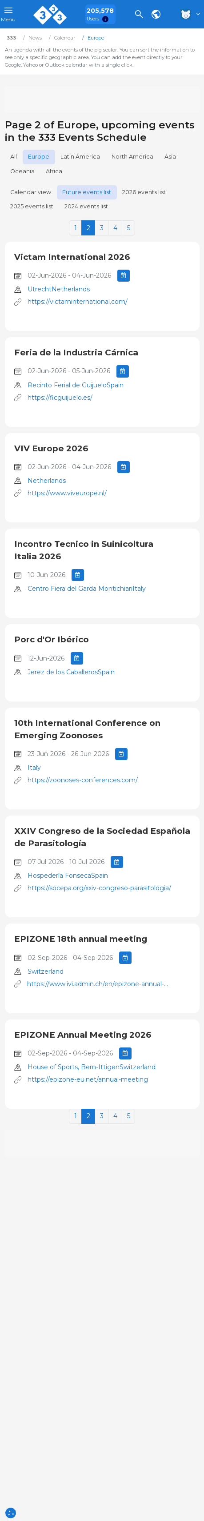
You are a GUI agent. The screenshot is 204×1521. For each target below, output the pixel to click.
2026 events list (144, 192)
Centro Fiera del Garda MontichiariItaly (87, 589)
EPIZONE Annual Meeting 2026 (82, 1035)
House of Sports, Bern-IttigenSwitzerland (92, 1067)
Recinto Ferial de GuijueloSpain (76, 385)
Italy (34, 768)
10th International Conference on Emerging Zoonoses (87, 729)
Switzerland (46, 972)
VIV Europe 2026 (51, 448)
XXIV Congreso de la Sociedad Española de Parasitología (102, 837)
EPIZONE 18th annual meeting (80, 939)
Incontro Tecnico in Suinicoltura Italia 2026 (83, 550)
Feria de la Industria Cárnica (76, 352)
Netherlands (47, 481)
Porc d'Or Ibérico (51, 639)
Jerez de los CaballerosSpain (71, 672)
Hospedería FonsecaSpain (68, 876)
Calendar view (30, 192)
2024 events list (86, 206)
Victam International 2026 (72, 257)
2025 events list (31, 206)
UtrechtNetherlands (59, 289)
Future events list (86, 192)
